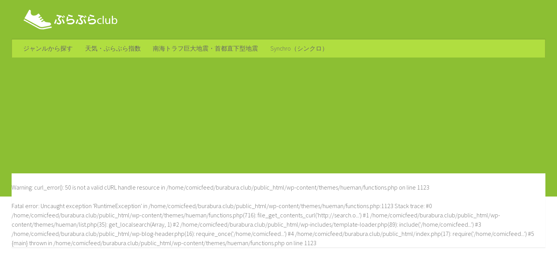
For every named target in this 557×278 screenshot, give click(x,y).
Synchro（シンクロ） (295, 49)
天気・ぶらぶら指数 (111, 49)
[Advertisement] (278, 116)
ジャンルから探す (47, 49)
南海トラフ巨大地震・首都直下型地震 (202, 49)
